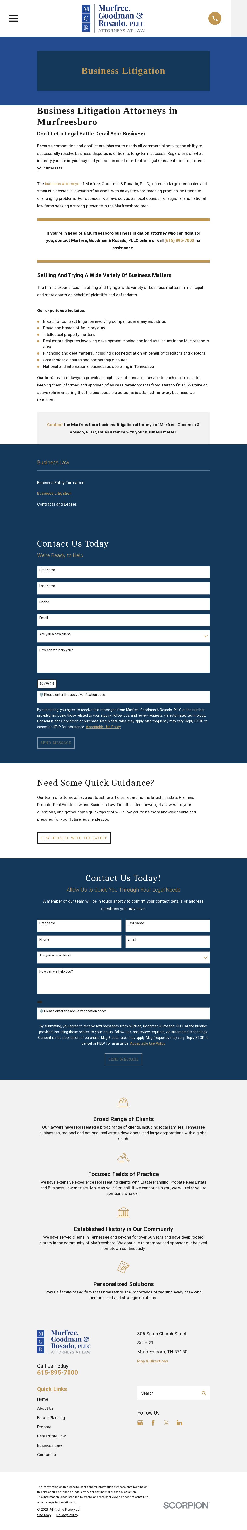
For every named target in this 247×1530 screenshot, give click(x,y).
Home (42, 1399)
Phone (44, 602)
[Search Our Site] (204, 1393)
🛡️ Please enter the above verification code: (72, 695)
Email (43, 618)
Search (147, 1393)
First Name (47, 570)
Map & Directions (152, 1361)
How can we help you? (56, 650)
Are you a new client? (55, 634)
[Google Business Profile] (140, 1423)
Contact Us (47, 1454)
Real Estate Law (51, 1436)
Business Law (49, 1445)
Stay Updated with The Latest (74, 838)
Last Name (47, 586)
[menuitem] (123, 483)
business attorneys (62, 183)
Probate (44, 1426)
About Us (45, 1408)
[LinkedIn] (179, 1423)
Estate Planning (51, 1417)
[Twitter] (166, 1423)
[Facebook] (153, 1423)
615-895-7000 (57, 1372)
